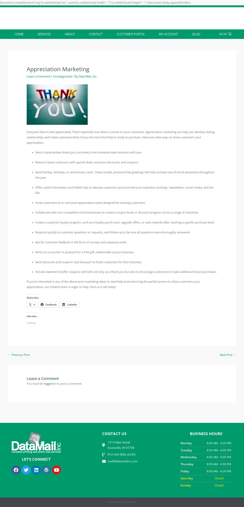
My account (168, 34)
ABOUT (70, 34)
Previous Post (19, 355)
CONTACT (96, 34)
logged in (50, 383)
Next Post (228, 355)
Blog (196, 34)
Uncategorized (62, 76)
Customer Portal (131, 34)
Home (19, 34)
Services (44, 34)
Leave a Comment (38, 76)
